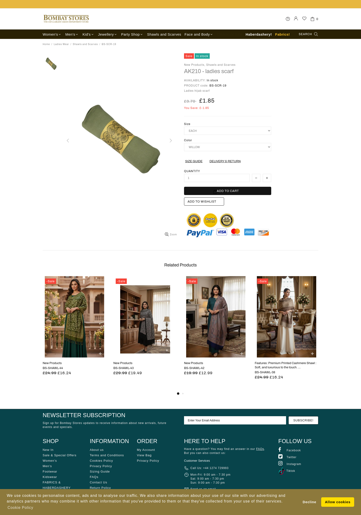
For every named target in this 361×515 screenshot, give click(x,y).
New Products (52, 363)
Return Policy (100, 488)
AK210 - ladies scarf (209, 71)
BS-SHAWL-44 (53, 368)
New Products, (194, 64)
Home (46, 44)
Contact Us (98, 482)
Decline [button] (309, 502)
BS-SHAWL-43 (123, 368)
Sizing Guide (100, 471)
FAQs (94, 477)
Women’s (50, 460)
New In (48, 450)
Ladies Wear (61, 44)
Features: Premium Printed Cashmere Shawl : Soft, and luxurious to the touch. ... (285, 365)
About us (97, 450)
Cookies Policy (101, 460)
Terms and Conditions (107, 455)
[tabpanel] (74, 331)
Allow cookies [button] (337, 502)
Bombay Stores (66, 19)
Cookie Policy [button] (20, 508)
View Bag (144, 455)
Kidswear (50, 477)
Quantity (192, 171)
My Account (146, 450)
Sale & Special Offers (59, 455)
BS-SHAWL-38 (265, 372)
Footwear (50, 471)
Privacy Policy (101, 466)
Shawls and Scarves (85, 44)
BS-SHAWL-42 (194, 368)
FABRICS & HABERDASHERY (57, 485)
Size (187, 124)
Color (188, 140)
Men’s (47, 466)
